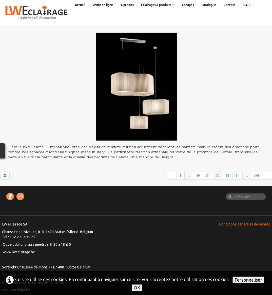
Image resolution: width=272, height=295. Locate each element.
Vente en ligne (103, 5)
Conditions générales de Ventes (244, 224)
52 (218, 175)
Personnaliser (248, 279)
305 (257, 175)
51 (208, 175)
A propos (127, 5)
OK (137, 287)
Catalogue (208, 5)
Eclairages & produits (157, 5)
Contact (229, 5)
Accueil (80, 5)
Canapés (188, 5)
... (189, 175)
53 (227, 175)
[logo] (47, 18)
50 (198, 175)
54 (237, 175)
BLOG (246, 5)
